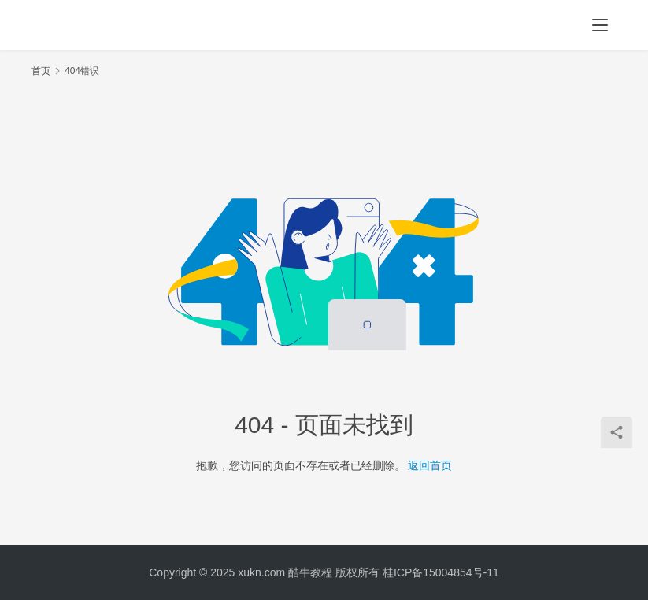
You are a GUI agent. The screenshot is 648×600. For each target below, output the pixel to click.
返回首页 (430, 465)
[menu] (600, 25)
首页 (40, 70)
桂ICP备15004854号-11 (441, 572)
